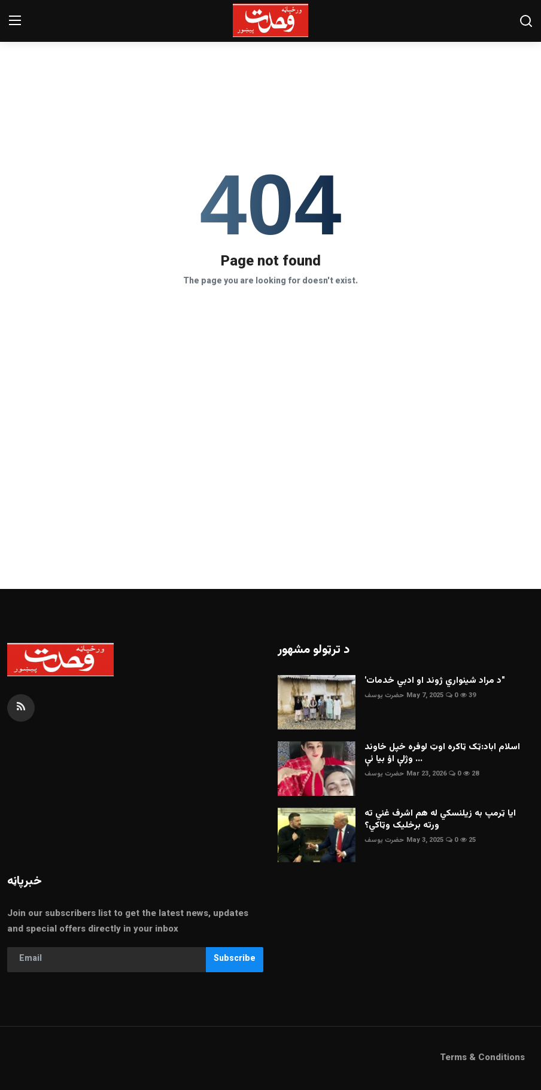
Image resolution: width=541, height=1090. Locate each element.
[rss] (21, 708)
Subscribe (235, 959)
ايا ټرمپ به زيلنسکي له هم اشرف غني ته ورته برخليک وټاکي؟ (440, 820)
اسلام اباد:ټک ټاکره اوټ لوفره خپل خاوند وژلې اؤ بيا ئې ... (442, 753)
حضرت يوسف (384, 696)
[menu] (15, 21)
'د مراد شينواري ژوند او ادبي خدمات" (434, 681)
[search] (526, 21)
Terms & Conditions (482, 1058)
